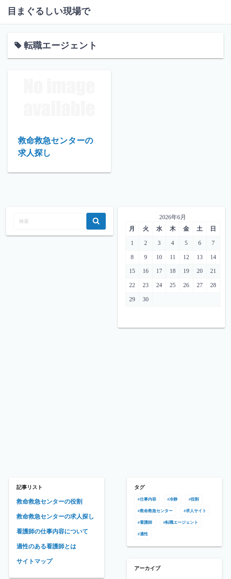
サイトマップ (34, 561)
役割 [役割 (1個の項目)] (195, 499)
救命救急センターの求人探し (55, 516)
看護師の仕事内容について (52, 531)
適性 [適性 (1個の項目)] (144, 534)
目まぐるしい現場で (48, 11)
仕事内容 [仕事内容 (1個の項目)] (148, 499)
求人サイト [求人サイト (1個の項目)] (196, 511)
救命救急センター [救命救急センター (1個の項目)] (156, 511)
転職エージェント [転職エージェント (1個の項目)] (181, 522)
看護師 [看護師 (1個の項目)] (146, 522)
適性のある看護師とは (46, 546)
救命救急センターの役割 (49, 501)
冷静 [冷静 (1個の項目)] (173, 499)
